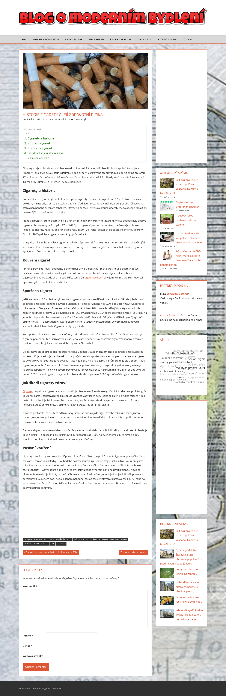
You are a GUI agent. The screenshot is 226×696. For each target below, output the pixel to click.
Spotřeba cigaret (40, 148)
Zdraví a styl (144, 39)
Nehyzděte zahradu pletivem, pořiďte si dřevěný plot (187, 587)
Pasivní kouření (39, 158)
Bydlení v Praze (167, 39)
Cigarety (27, 391)
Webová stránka (33, 656)
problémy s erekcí (177, 293)
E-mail (27, 646)
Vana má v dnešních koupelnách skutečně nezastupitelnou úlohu (189, 238)
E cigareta (49, 539)
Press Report (96, 39)
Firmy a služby (73, 39)
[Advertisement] (85, 515)
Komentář (30, 586)
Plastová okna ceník (171, 315)
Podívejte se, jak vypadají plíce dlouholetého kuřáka (51, 552)
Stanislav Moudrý (57, 119)
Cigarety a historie (41, 138)
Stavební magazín (120, 39)
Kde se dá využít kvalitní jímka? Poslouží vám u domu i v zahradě (189, 614)
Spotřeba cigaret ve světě (36, 543)
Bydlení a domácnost (46, 39)
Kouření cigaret (39, 143)
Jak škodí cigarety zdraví (45, 153)
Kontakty (188, 39)
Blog (24, 39)
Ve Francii (61, 543)
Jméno (28, 635)
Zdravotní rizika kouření (132, 552)
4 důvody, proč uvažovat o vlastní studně (186, 220)
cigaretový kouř (93, 277)
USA (52, 543)
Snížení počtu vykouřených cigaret (91, 539)
